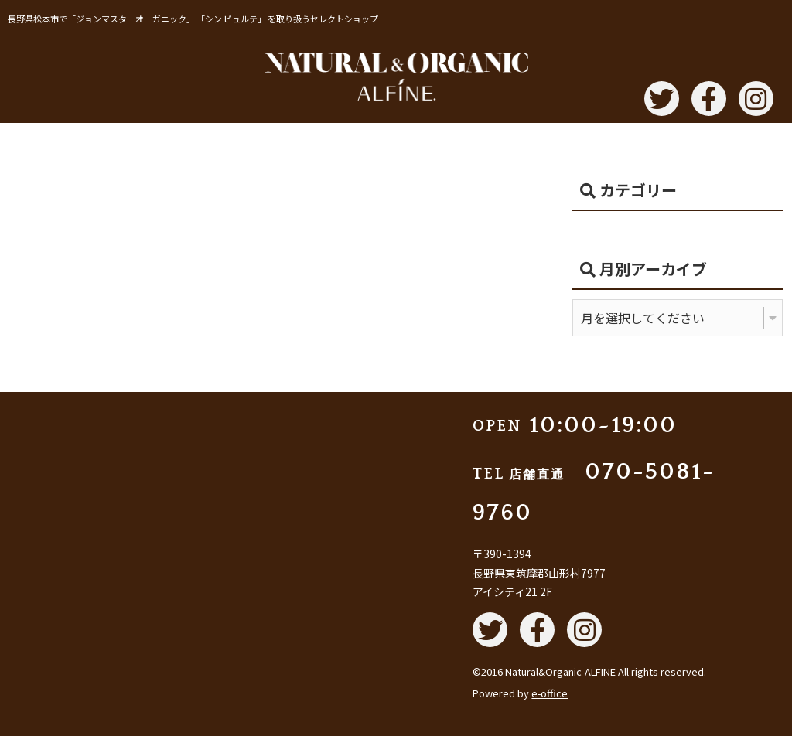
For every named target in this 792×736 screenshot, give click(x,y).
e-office (549, 693)
